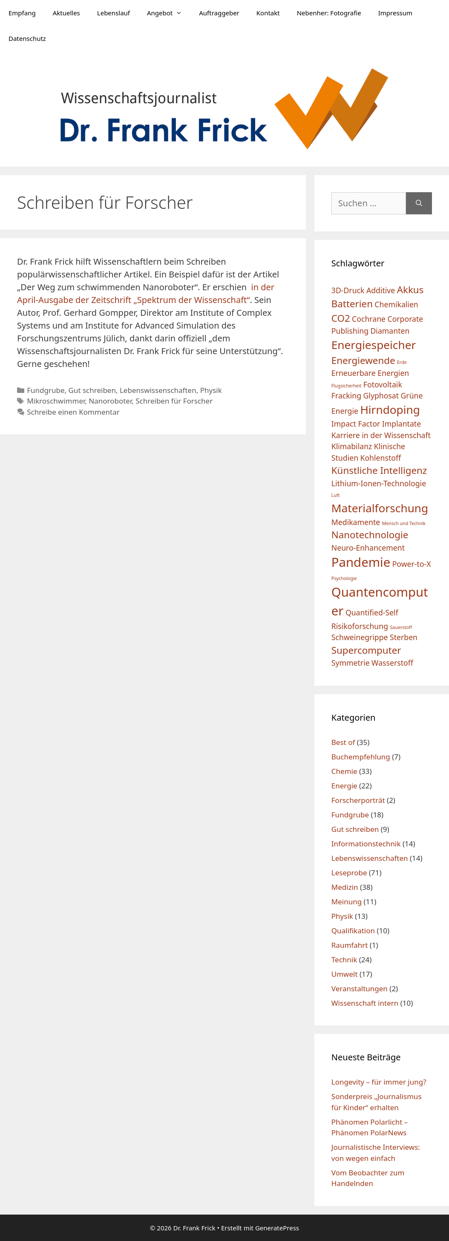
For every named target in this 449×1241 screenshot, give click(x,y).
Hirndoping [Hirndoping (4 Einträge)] (390, 409)
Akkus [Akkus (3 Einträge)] (410, 289)
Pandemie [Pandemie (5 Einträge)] (360, 562)
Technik (344, 959)
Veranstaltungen (359, 988)
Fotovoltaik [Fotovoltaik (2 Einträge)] (382, 384)
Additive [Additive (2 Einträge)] (380, 290)
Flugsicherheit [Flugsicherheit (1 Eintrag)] (346, 386)
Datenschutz (27, 38)
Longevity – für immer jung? (378, 1082)
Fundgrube (45, 390)
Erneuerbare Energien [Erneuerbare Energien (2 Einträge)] (370, 373)
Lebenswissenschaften (158, 390)
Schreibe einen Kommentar (73, 412)
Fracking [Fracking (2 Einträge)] (346, 395)
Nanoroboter (110, 401)
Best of (343, 742)
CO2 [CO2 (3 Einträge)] (340, 318)
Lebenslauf (113, 13)
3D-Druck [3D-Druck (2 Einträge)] (348, 290)
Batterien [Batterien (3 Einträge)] (352, 303)
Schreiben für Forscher (174, 401)
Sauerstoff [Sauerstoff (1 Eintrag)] (401, 627)
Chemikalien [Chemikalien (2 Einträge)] (396, 304)
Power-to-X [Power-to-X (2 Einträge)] (411, 564)
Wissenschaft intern (364, 1003)
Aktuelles (66, 13)
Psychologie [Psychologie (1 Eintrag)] (344, 578)
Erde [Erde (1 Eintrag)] (402, 362)
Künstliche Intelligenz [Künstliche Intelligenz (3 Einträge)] (379, 470)
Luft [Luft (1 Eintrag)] (335, 495)
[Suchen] (419, 203)
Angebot (168, 13)
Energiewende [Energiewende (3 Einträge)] (363, 360)
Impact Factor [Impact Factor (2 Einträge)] (355, 423)
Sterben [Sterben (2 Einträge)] (403, 637)
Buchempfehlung (360, 757)
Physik (211, 390)
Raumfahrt (349, 945)
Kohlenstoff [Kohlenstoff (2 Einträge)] (380, 458)
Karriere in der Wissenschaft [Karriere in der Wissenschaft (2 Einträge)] (381, 435)
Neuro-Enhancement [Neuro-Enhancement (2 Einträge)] (368, 548)
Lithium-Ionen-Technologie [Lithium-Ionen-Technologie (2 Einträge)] (378, 483)
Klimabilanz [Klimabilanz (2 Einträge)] (351, 446)
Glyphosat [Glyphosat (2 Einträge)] (381, 395)
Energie (344, 786)
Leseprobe (349, 872)
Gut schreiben (92, 390)
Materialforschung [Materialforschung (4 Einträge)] (379, 508)
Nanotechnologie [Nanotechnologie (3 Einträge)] (370, 534)
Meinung (346, 901)
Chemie (344, 771)
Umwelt (344, 974)
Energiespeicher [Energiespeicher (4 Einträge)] (373, 344)
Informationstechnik (366, 843)
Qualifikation (353, 930)
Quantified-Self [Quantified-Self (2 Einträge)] (371, 612)
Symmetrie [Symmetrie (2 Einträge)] (350, 663)
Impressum (395, 13)
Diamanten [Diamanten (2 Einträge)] (389, 331)
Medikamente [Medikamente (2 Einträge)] (355, 522)
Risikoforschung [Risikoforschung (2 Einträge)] (359, 626)
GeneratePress (277, 1228)
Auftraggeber (219, 13)
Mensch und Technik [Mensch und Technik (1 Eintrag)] (404, 523)
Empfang (22, 13)
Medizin (344, 887)
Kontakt (268, 13)
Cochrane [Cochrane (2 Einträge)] (369, 319)
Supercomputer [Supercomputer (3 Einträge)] (366, 650)
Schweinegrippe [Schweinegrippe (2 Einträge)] (359, 637)
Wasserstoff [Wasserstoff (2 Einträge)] (392, 663)
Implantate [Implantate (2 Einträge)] (401, 423)
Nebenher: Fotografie (329, 13)
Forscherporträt (358, 800)
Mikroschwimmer (56, 401)
